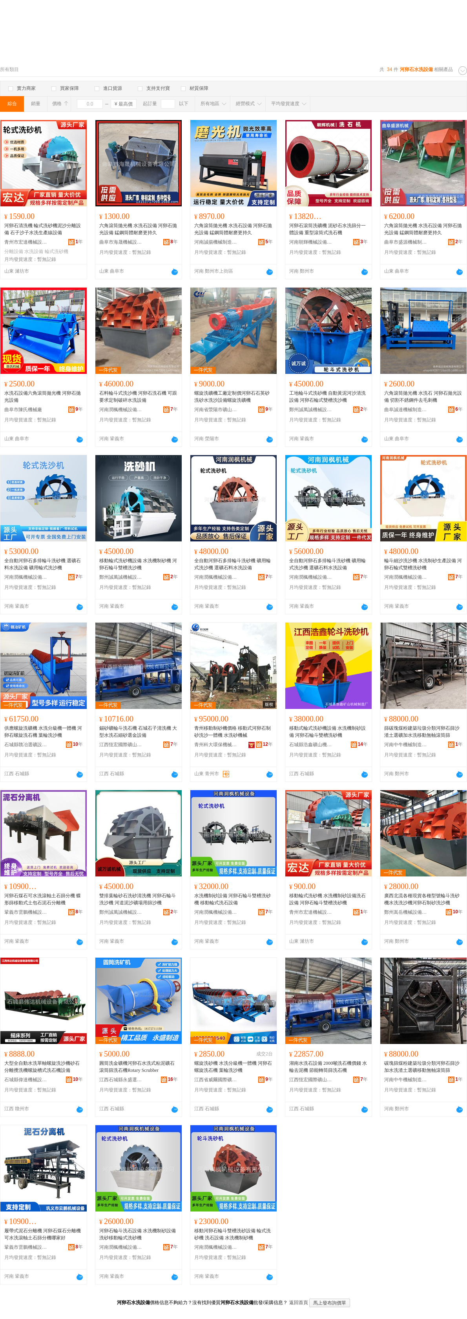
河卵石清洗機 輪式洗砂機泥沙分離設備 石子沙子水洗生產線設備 (42, 229)
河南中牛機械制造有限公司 (405, 744)
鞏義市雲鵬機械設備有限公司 (25, 912)
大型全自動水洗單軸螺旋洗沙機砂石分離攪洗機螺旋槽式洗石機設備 (42, 1066)
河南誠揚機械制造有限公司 (215, 242)
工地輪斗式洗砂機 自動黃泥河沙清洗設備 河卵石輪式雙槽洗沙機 (327, 396)
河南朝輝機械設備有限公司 (310, 242)
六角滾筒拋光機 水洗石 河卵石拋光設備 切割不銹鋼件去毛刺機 (423, 396)
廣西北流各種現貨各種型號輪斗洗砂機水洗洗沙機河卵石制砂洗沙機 (422, 899)
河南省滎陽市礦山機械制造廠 (215, 409)
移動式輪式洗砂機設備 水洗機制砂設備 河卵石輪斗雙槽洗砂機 (327, 731)
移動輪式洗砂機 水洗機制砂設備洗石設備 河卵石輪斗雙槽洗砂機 (327, 899)
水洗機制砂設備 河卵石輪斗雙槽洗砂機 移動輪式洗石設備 (232, 899)
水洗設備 (33, 251)
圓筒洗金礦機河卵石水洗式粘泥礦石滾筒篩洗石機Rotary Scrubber (137, 1066)
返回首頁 (298, 1302)
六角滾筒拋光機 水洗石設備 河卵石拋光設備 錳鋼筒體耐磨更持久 (138, 229)
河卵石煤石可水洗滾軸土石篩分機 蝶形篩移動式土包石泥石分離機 (42, 899)
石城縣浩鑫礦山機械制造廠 (310, 744)
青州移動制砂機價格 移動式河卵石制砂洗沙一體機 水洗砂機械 (232, 731)
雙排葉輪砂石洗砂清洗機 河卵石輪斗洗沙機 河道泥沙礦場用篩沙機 (137, 899)
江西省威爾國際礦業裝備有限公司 (215, 1079)
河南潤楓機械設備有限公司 (120, 409)
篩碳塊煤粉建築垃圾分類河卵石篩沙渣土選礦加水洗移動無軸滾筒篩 (422, 731)
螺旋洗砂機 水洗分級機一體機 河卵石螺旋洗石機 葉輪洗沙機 (233, 1066)
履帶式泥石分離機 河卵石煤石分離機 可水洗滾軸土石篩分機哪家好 (42, 1234)
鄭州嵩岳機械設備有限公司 (405, 912)
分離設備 (13, 251)
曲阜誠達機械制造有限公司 (405, 409)
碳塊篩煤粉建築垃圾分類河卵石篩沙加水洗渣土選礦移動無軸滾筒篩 (422, 1066)
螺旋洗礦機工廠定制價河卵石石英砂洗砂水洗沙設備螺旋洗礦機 (232, 396)
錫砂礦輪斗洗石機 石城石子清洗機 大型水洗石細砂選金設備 (138, 731)
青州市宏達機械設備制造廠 (25, 242)
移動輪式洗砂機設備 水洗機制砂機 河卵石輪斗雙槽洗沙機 (138, 564)
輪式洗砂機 (56, 251)
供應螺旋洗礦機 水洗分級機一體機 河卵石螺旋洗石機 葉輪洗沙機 (43, 731)
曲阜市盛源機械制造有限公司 (405, 242)
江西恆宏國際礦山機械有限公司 (120, 744)
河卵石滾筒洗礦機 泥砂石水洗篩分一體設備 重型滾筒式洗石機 (327, 229)
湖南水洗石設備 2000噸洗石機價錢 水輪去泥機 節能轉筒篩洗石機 (328, 1066)
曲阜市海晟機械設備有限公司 (120, 242)
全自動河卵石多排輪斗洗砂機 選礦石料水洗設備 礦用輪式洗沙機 (42, 564)
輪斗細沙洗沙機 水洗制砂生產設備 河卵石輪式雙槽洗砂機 (423, 564)
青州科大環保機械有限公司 (215, 744)
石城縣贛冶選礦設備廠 (25, 744)
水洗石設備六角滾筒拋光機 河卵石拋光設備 (42, 396)
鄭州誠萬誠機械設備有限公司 (310, 409)
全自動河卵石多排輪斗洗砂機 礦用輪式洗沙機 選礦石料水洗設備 (232, 564)
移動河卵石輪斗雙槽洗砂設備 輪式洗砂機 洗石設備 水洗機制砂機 (232, 1234)
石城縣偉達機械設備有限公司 (25, 1079)
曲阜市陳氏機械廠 (23, 409)
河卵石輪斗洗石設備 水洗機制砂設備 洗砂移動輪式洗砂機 (137, 1234)
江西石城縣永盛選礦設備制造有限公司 (120, 1079)
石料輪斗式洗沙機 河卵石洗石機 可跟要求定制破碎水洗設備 (138, 396)
